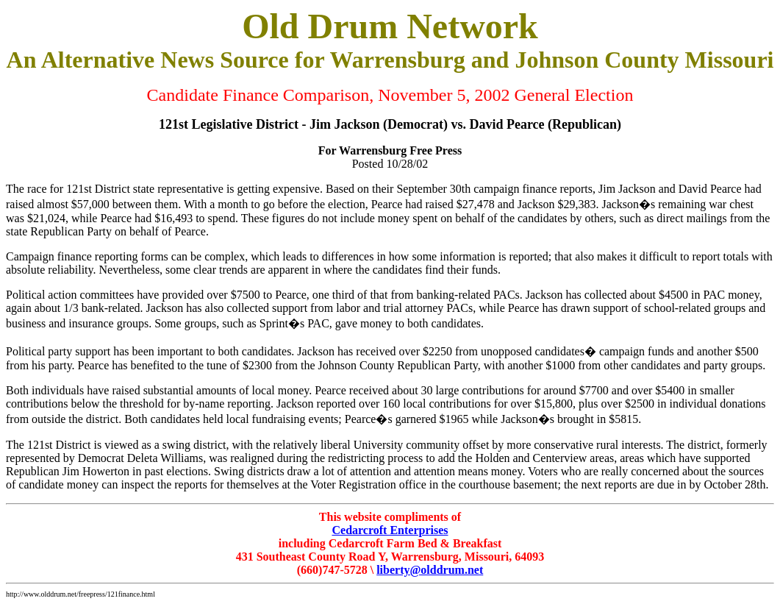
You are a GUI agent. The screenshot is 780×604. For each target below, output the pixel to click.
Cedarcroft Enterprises (390, 530)
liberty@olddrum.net (429, 570)
